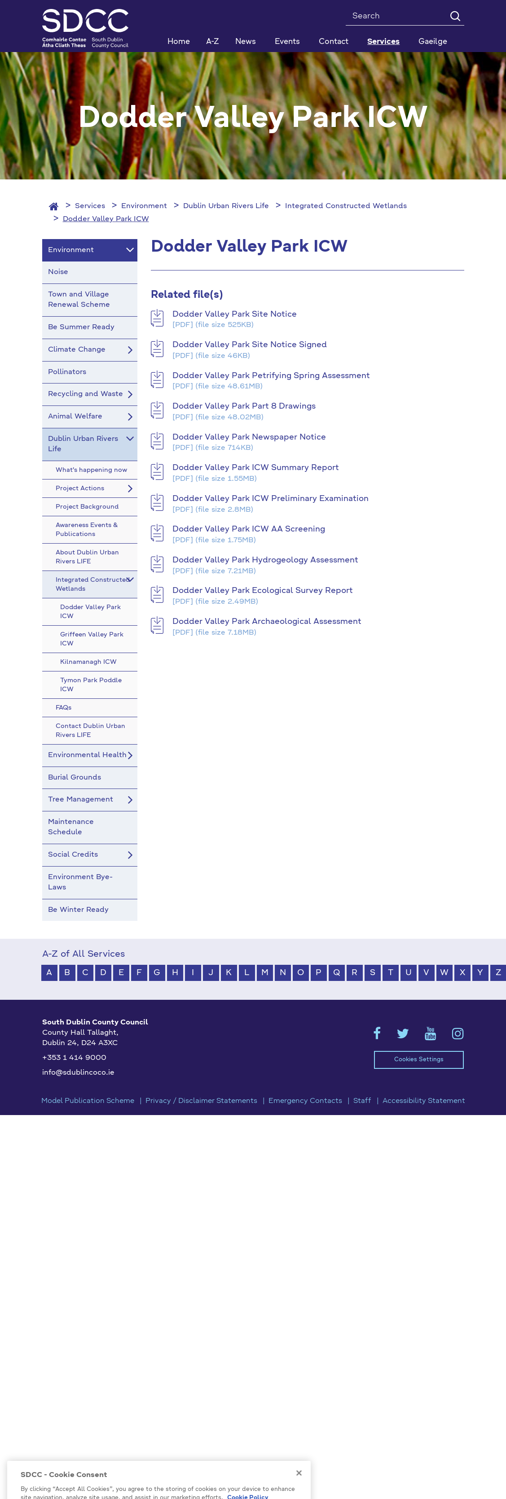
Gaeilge (432, 42)
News (245, 42)
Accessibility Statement (424, 1101)
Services (90, 206)
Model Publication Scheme (87, 1101)
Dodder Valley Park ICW (106, 219)
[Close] (299, 1492)
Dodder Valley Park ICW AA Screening (248, 529)
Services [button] (383, 42)
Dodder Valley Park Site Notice (234, 314)
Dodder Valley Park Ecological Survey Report (262, 591)
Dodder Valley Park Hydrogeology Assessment (265, 560)
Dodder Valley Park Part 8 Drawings (244, 406)
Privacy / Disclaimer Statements (201, 1101)
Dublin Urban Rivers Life (226, 206)
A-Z (212, 42)
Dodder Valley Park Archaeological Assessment (266, 622)
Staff (362, 1101)
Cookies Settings (419, 1060)
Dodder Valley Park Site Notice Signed (249, 345)
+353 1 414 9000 (74, 1058)
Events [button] (287, 42)
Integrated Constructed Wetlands (346, 206)
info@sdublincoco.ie (78, 1072)
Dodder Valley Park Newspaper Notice (249, 437)
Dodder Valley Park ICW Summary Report (255, 468)
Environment (144, 206)
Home (178, 42)
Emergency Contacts (305, 1101)
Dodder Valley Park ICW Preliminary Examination (270, 499)
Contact (333, 42)
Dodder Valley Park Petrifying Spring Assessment (271, 376)
